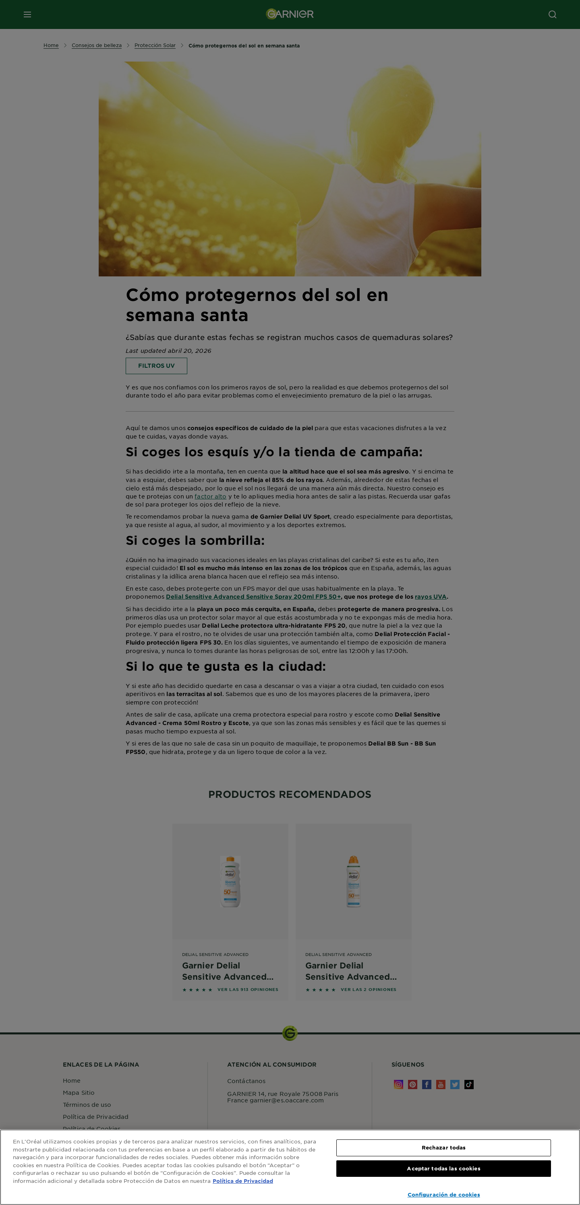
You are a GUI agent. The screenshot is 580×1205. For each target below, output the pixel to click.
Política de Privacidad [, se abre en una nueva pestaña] (243, 1181)
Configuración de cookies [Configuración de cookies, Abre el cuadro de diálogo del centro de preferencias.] (444, 1194)
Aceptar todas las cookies (443, 1168)
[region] (290, 1167)
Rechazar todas (444, 1147)
